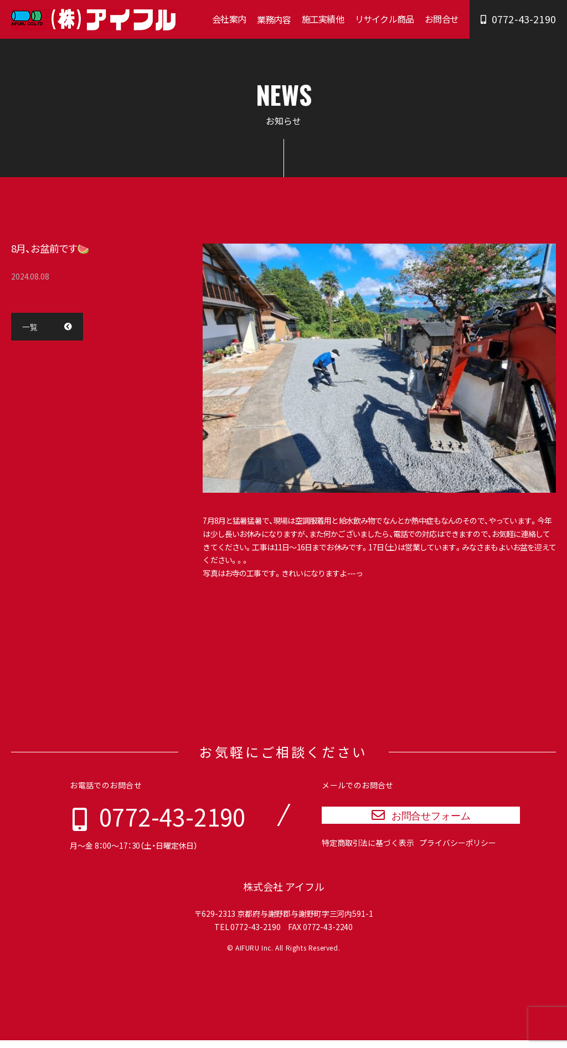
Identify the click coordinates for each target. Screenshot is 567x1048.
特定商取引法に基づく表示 (368, 853)
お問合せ (441, 18)
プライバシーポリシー (457, 853)
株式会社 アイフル (283, 894)
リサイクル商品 (384, 18)
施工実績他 (323, 18)
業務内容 (274, 19)
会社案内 (229, 18)
